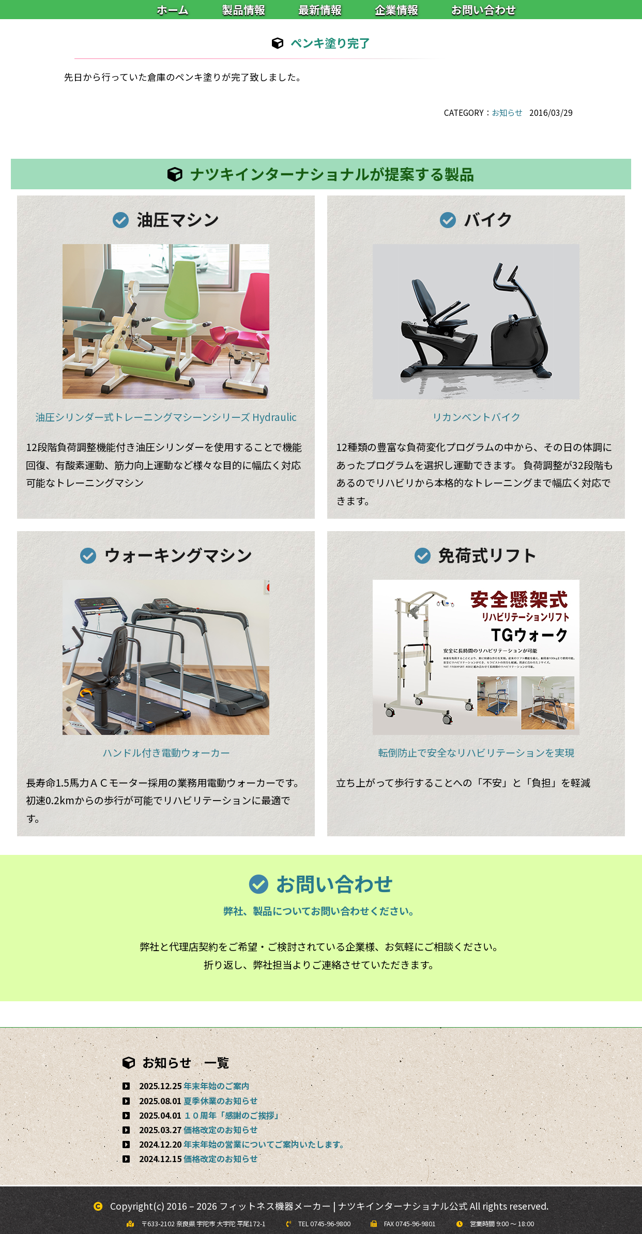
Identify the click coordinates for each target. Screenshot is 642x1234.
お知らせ (507, 112)
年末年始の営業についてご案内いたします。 (266, 1144)
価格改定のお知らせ (221, 1129)
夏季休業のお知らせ (221, 1100)
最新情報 (320, 9)
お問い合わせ (483, 9)
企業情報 (396, 9)
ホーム (173, 9)
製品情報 (243, 9)
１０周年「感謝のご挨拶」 (233, 1115)
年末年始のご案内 (217, 1085)
